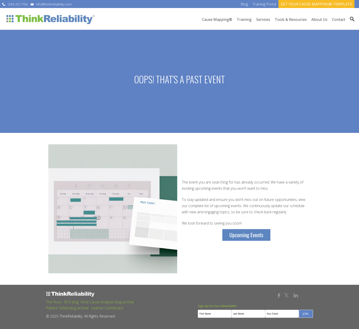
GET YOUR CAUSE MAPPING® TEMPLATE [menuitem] (316, 4)
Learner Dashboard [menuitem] (107, 307)
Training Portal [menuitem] (264, 4)
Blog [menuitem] (244, 4)
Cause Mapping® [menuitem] (217, 19)
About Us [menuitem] (319, 19)
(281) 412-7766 (18, 4)
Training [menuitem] (244, 19)
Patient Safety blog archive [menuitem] (67, 307)
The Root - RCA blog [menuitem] (62, 301)
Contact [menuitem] (338, 19)
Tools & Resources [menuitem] (291, 19)
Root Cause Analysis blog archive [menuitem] (107, 301)
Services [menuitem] (263, 19)
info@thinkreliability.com (54, 4)
